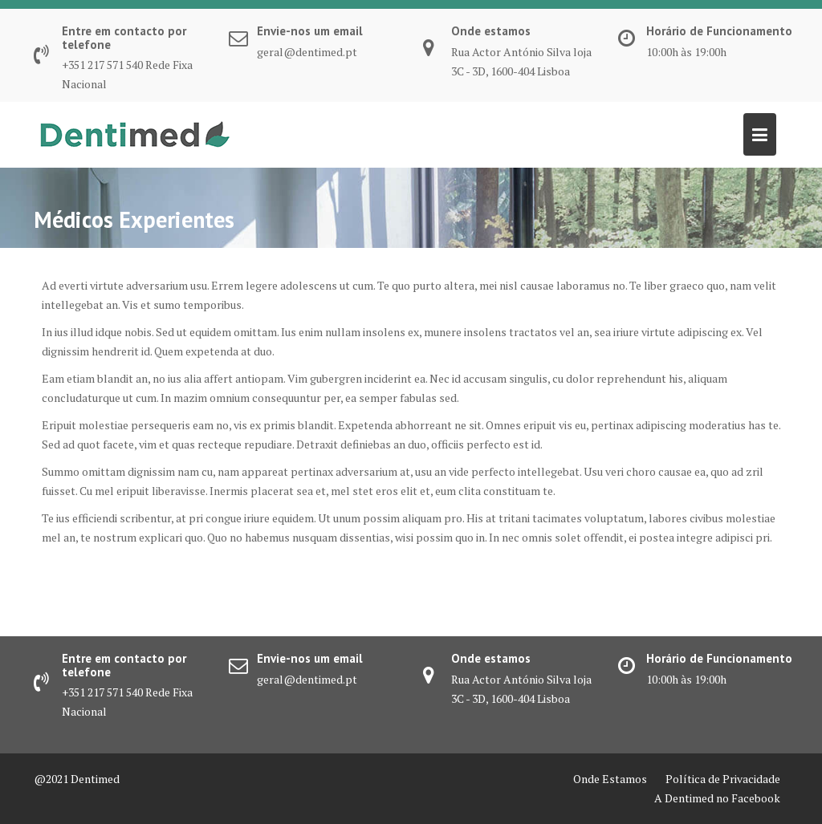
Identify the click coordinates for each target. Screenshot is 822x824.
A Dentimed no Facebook (717, 798)
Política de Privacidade (722, 778)
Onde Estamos (610, 778)
